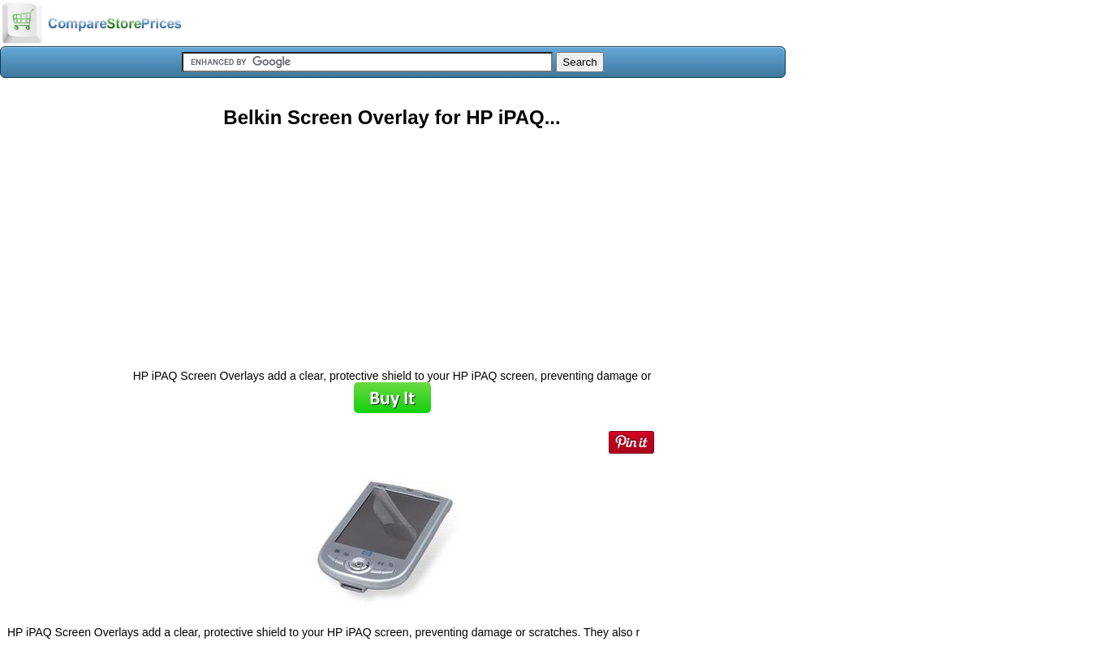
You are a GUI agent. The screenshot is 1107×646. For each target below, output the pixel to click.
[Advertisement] (392, 242)
